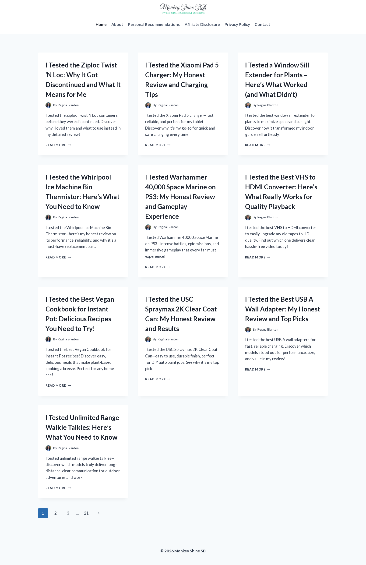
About (117, 24)
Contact (262, 24)
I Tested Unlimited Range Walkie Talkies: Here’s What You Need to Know (82, 427)
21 (86, 513)
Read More (58, 145)
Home (101, 24)
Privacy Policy (237, 24)
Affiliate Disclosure (202, 24)
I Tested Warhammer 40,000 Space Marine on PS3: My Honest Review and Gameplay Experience (180, 196)
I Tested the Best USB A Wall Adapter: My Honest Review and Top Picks (282, 309)
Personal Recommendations (154, 24)
